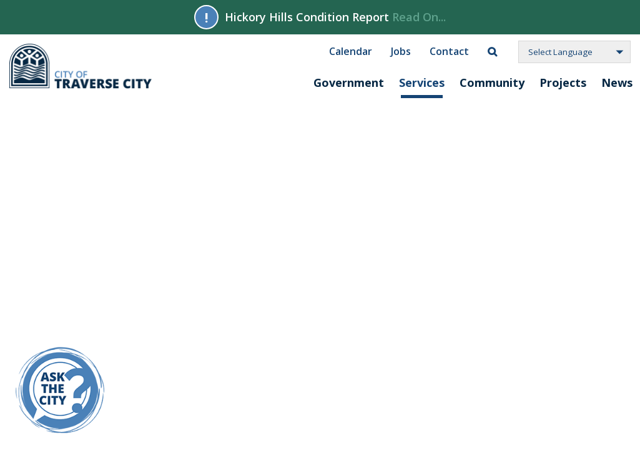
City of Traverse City (81, 66)
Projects (562, 82)
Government (348, 82)
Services (422, 82)
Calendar (350, 51)
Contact (449, 51)
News (617, 82)
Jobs (401, 51)
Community (492, 82)
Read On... (419, 16)
